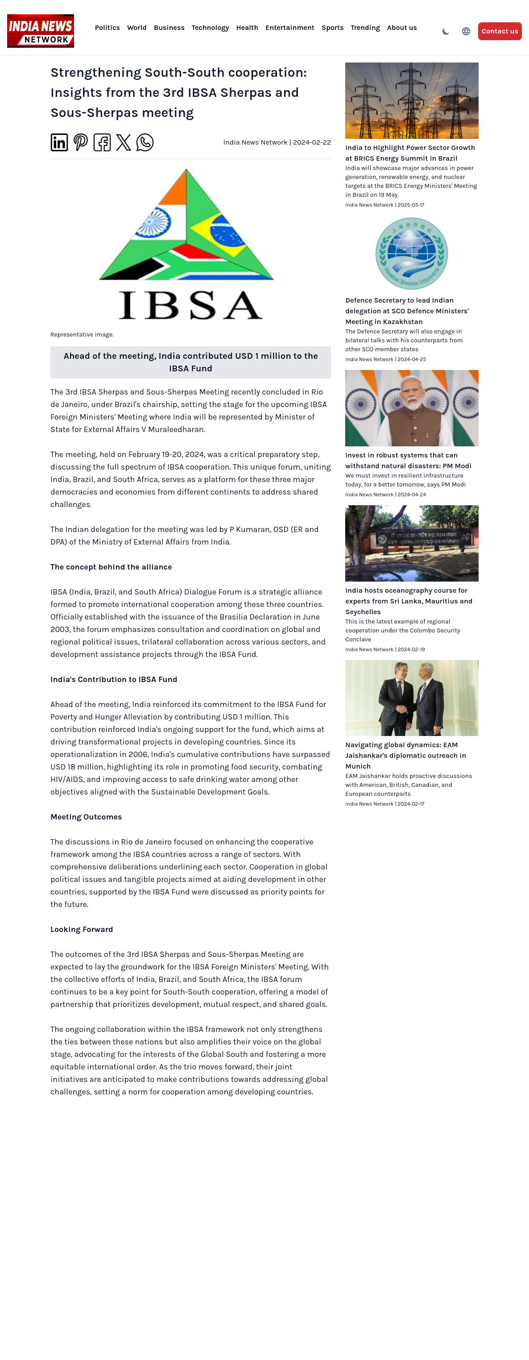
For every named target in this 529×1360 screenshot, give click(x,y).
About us (402, 27)
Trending (365, 27)
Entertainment (289, 27)
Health (247, 27)
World (137, 27)
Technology (210, 27)
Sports (332, 27)
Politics (107, 27)
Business (169, 27)
